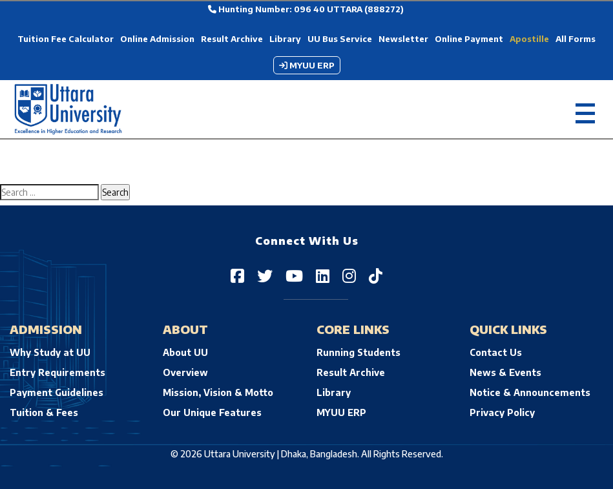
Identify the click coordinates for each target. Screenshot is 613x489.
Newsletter (403, 39)
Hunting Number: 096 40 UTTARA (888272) (306, 9)
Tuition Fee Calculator (65, 39)
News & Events (505, 372)
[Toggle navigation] (585, 109)
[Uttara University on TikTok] (375, 275)
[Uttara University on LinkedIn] (322, 275)
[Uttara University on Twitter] (265, 275)
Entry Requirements (57, 372)
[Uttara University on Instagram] (349, 275)
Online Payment (469, 39)
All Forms (576, 39)
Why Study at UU (50, 352)
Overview (185, 372)
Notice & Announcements (530, 392)
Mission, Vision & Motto (218, 392)
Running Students (358, 352)
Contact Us (496, 352)
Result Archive (232, 39)
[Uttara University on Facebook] (237, 275)
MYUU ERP (307, 65)
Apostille (529, 39)
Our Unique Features (212, 412)
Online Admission (157, 39)
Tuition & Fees (44, 412)
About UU (185, 352)
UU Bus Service (339, 39)
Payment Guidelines (56, 392)
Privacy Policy (502, 412)
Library (285, 39)
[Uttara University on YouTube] (294, 275)
